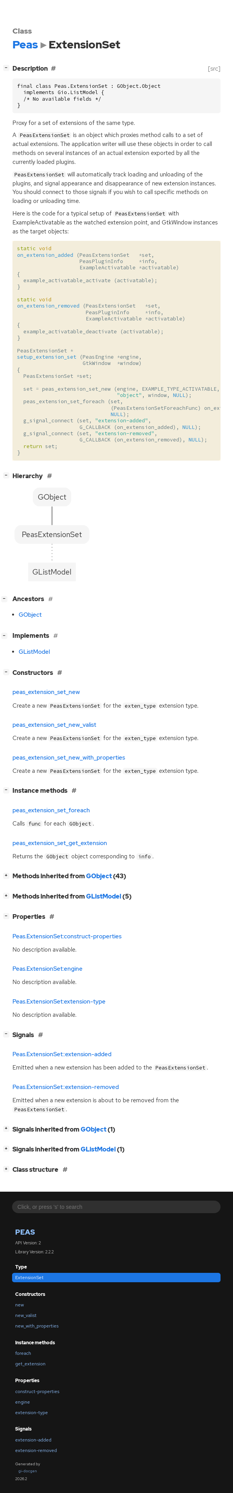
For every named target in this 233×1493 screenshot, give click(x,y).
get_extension (30, 1364)
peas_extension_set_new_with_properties (68, 758)
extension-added (33, 1440)
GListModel (34, 652)
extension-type (31, 1412)
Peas (25, 1232)
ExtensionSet (29, 1277)
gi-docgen (27, 1470)
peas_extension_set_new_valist (54, 725)
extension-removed (36, 1450)
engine (22, 1402)
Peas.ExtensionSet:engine (47, 969)
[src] (214, 68)
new (19, 1305)
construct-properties (37, 1391)
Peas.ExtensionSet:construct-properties (67, 936)
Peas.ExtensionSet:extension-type (59, 1001)
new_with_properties (36, 1326)
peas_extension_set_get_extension (59, 843)
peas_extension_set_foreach (51, 810)
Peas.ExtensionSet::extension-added (61, 1054)
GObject (30, 615)
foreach (23, 1353)
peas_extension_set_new (46, 692)
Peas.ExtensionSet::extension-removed (65, 1087)
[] (7, 67)
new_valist (26, 1315)
